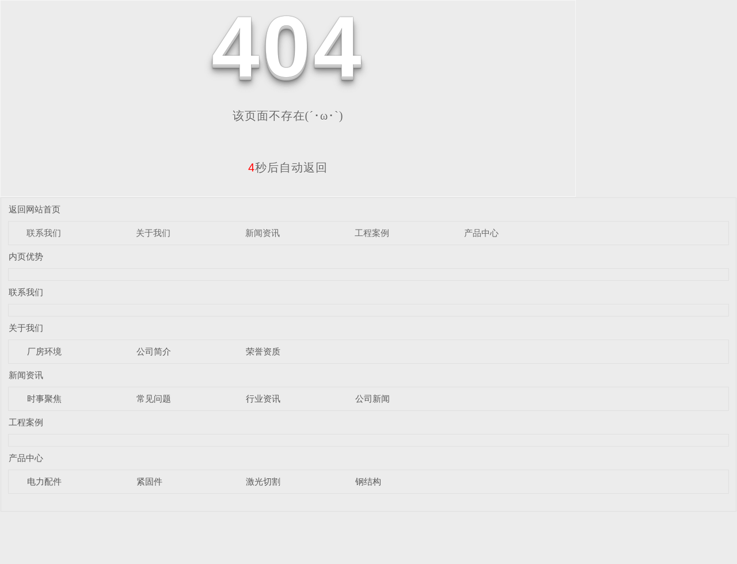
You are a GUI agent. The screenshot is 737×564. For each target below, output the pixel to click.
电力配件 (44, 481)
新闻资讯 (262, 233)
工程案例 (372, 233)
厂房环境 (44, 351)
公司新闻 (372, 398)
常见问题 (153, 398)
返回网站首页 (34, 209)
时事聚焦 (44, 398)
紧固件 (149, 481)
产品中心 (481, 233)
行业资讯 (263, 398)
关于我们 (153, 233)
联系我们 (43, 233)
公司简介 (153, 351)
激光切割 (263, 481)
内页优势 (26, 256)
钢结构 (368, 481)
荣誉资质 (263, 351)
